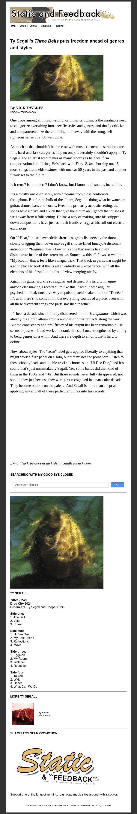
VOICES (33, 26)
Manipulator (99, 313)
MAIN (13, 26)
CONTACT (59, 26)
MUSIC (23, 26)
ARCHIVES (46, 26)
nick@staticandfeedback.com (68, 463)
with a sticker (108, 794)
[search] (60, 485)
